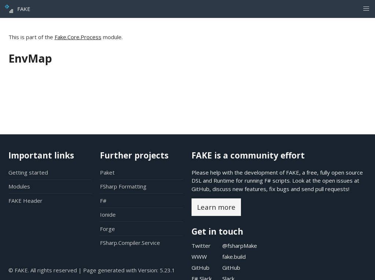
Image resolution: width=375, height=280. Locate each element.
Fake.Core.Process (78, 37)
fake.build (234, 256)
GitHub (200, 189)
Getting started (28, 172)
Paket (107, 172)
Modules (19, 186)
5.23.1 (167, 270)
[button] (366, 9)
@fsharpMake (239, 245)
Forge (107, 228)
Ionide (108, 214)
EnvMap (30, 58)
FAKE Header (25, 200)
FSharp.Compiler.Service (130, 242)
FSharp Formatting (123, 186)
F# (103, 200)
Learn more (216, 207)
